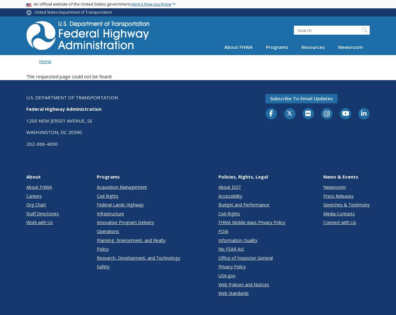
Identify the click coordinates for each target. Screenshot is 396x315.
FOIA (223, 231)
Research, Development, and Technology (138, 258)
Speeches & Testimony (346, 205)
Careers (34, 196)
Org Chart (36, 205)
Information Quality (237, 240)
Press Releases (338, 196)
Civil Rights (107, 196)
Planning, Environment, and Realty (131, 240)
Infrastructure (110, 214)
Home (45, 61)
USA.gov (226, 275)
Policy (103, 249)
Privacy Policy (232, 267)
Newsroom (350, 47)
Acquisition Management (122, 187)
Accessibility (230, 196)
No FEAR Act (231, 249)
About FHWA (238, 47)
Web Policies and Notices (243, 284)
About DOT (229, 187)
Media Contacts (339, 214)
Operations (108, 231)
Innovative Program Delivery (125, 222)
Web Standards (233, 293)
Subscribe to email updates (301, 98)
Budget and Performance (243, 205)
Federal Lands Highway (120, 205)
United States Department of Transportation (73, 12)
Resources (313, 47)
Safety (103, 267)
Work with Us (39, 222)
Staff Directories (42, 214)
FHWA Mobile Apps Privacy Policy (251, 222)
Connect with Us (339, 222)
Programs (277, 47)
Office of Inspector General (245, 258)
